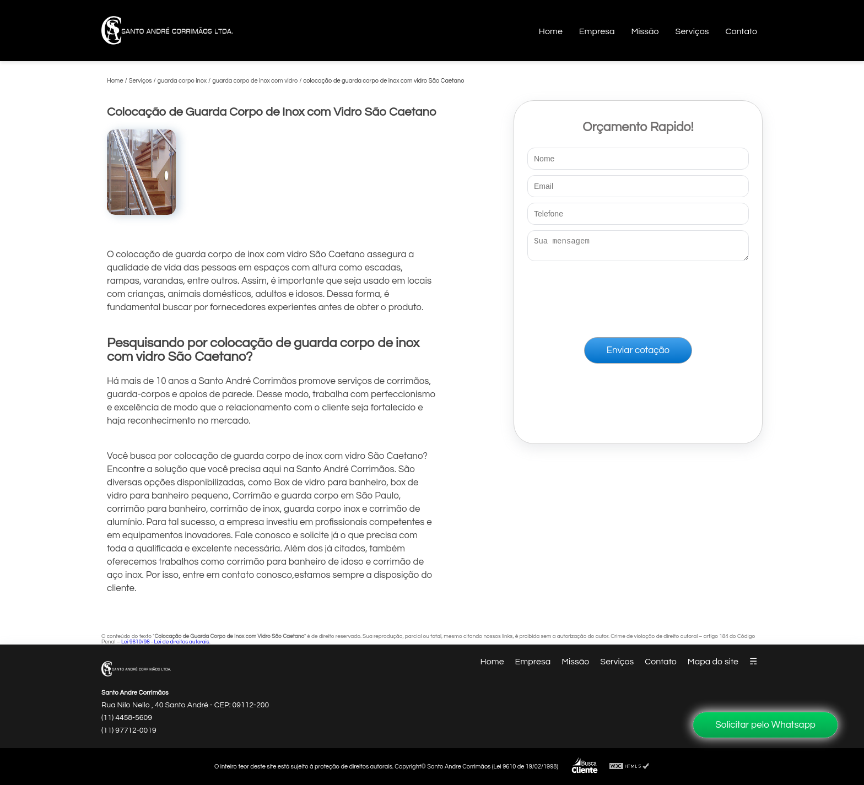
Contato (741, 31)
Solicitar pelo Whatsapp (765, 725)
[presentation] (638, 296)
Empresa (597, 31)
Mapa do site (713, 661)
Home (551, 31)
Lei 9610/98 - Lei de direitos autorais (165, 642)
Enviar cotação (638, 354)
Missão (644, 31)
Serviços (692, 31)
